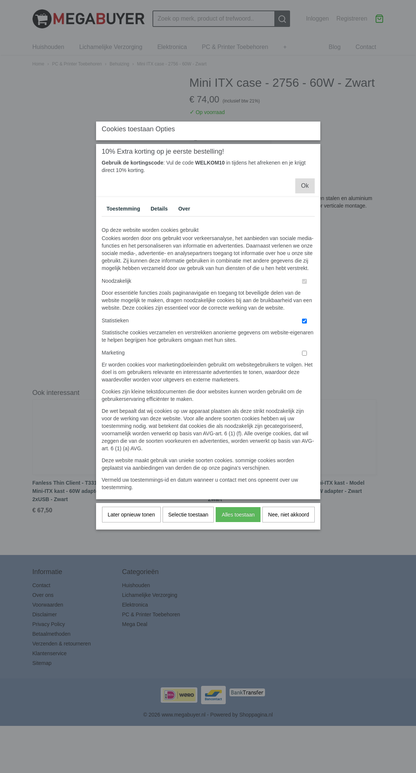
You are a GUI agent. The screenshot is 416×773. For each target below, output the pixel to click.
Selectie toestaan (188, 581)
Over (184, 275)
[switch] (304, 348)
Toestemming (123, 275)
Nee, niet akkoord (288, 581)
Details (159, 275)
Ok (305, 252)
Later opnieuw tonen (131, 581)
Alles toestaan (238, 581)
